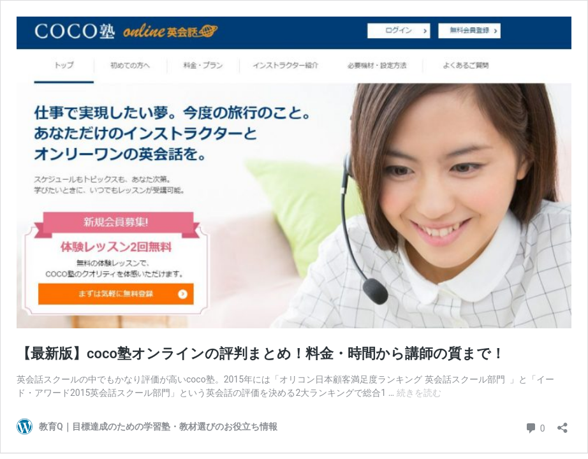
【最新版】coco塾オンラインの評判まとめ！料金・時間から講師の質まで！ (261, 353)
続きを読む (419, 393)
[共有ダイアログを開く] (562, 423)
